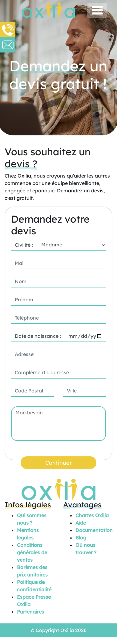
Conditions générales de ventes (32, 552)
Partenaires (30, 612)
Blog (80, 537)
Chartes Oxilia (92, 515)
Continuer (58, 462)
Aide (80, 523)
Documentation (94, 530)
